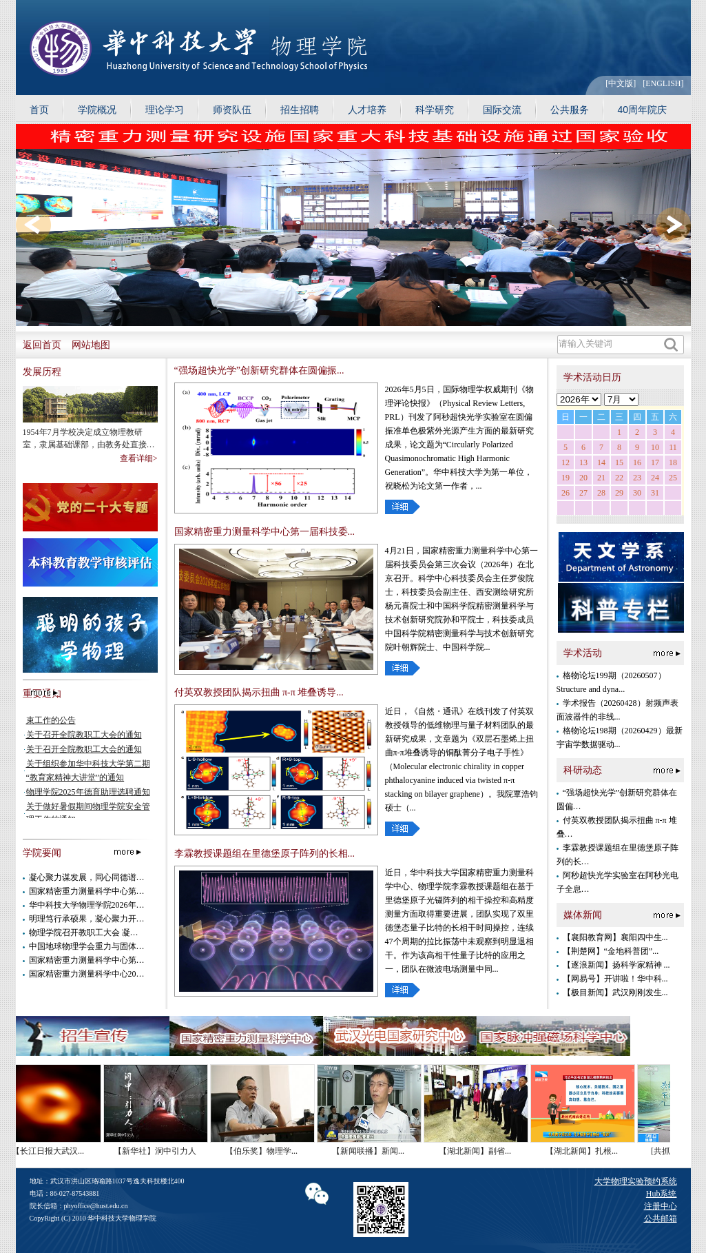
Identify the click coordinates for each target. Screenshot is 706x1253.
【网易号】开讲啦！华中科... (615, 979)
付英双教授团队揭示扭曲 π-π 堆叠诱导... (259, 692)
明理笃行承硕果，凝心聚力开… (87, 919)
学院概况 (97, 109)
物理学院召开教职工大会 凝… (83, 932)
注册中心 (660, 1206)
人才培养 (367, 109)
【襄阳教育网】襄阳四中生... (615, 937)
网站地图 (91, 345)
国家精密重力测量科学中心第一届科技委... (264, 532)
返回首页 (42, 345)
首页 (39, 109)
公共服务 (569, 109)
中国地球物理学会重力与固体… (87, 946)
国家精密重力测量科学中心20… (87, 974)
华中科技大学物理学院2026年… (87, 905)
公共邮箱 (660, 1218)
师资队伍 (232, 109)
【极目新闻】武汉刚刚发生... (615, 992)
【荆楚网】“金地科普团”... (611, 951)
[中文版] (620, 83)
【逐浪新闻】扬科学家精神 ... (616, 965)
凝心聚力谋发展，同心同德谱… (87, 877)
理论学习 (164, 109)
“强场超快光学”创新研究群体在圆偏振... (259, 370)
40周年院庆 (642, 109)
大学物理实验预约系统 (635, 1181)
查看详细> (139, 458)
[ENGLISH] (663, 83)
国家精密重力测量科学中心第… (87, 891)
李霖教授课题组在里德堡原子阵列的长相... (264, 853)
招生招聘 (299, 109)
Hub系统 (661, 1194)
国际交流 (502, 109)
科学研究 (434, 109)
